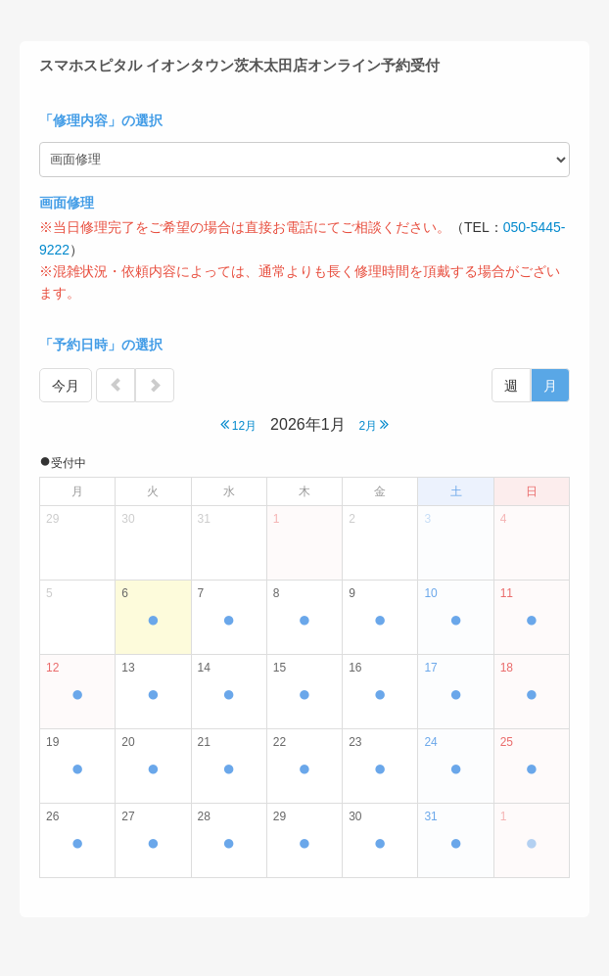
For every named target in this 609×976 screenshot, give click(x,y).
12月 (239, 424)
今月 (65, 386)
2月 (373, 424)
